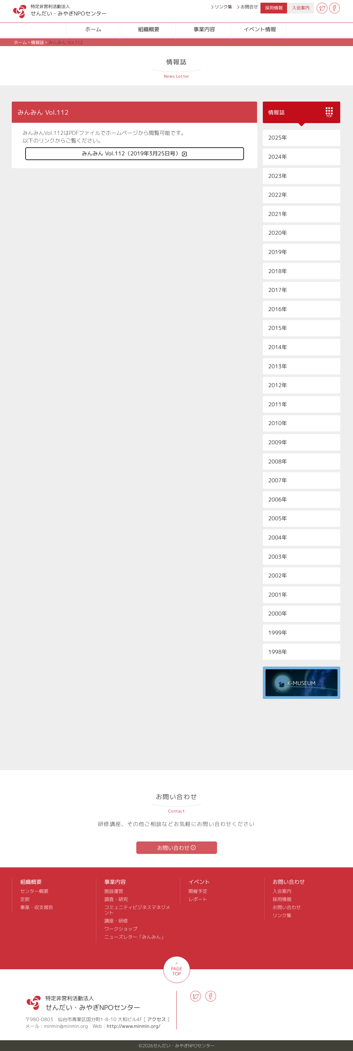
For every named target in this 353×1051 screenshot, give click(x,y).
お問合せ (249, 7)
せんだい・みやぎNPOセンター (53, 8)
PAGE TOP (176, 971)
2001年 (277, 594)
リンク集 (223, 7)
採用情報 (274, 8)
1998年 (277, 651)
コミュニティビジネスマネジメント (137, 910)
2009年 (277, 442)
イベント (199, 882)
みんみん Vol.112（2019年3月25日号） (131, 153)
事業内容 (204, 29)
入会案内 (301, 8)
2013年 (277, 366)
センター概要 (34, 891)
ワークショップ (120, 929)
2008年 (277, 461)
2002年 (277, 575)
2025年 (277, 137)
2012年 (277, 385)
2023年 (277, 176)
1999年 (277, 632)
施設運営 (113, 891)
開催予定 (197, 891)
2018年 (277, 271)
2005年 (277, 518)
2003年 (277, 556)
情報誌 (37, 42)
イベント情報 (260, 29)
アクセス (156, 1019)
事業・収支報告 (36, 907)
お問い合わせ (173, 848)
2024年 (277, 156)
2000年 (277, 613)
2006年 (277, 499)
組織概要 (149, 29)
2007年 (277, 480)
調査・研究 (116, 899)
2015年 (277, 328)
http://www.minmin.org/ (134, 1026)
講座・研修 (116, 921)
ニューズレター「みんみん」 (135, 937)
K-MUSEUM (301, 683)
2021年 (277, 214)
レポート (197, 899)
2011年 (277, 404)
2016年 (277, 309)
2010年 (277, 423)
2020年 (277, 232)
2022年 (277, 194)
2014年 (277, 347)
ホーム (93, 29)
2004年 (277, 537)
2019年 (277, 252)
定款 (25, 899)
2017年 (277, 290)
